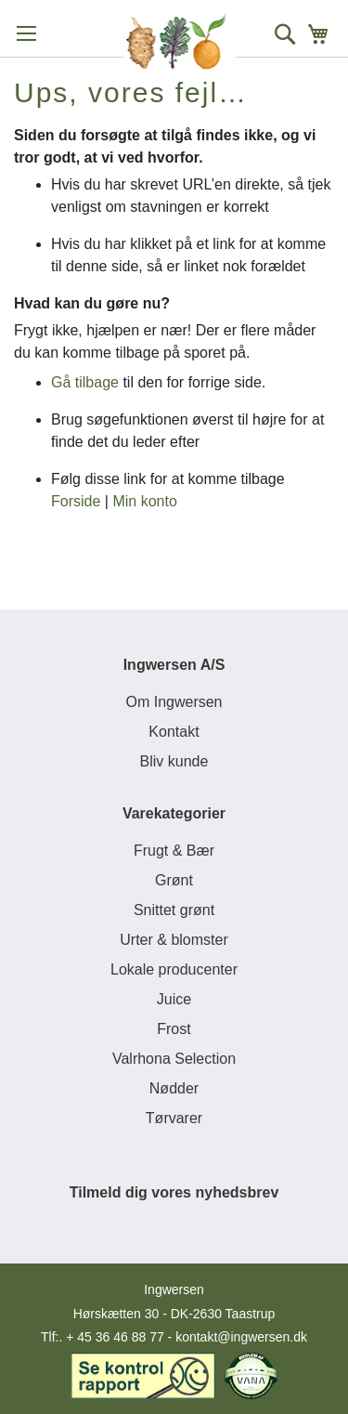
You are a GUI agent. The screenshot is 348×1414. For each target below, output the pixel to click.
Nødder (174, 1088)
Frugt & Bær (174, 850)
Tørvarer (174, 1118)
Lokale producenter (174, 969)
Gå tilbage (85, 382)
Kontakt (173, 732)
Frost (173, 1029)
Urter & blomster (173, 940)
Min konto (144, 501)
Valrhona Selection (174, 1059)
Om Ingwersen (173, 702)
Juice (174, 999)
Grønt (174, 880)
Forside (75, 501)
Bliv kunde (174, 761)
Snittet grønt (174, 910)
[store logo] (179, 41)
